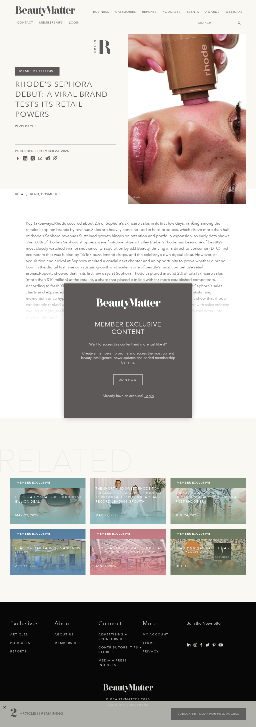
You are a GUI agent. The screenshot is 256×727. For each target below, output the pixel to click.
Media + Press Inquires (112, 662)
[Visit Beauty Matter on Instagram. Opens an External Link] (195, 645)
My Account (155, 634)
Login (74, 23)
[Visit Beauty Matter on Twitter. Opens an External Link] (208, 645)
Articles (19, 634)
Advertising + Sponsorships (112, 636)
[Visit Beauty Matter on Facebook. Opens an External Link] (201, 645)
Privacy (151, 651)
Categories (125, 12)
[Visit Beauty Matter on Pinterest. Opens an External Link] (214, 645)
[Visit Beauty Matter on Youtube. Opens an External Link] (220, 645)
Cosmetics (51, 194)
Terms (149, 643)
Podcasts (172, 12)
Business (101, 12)
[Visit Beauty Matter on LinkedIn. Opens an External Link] (188, 645)
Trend (33, 194)
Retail (20, 194)
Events (193, 12)
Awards (212, 12)
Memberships (51, 23)
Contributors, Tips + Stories (120, 649)
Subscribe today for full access (208, 714)
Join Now (128, 380)
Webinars (234, 12)
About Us (64, 634)
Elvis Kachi (25, 126)
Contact (25, 23)
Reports (149, 12)
